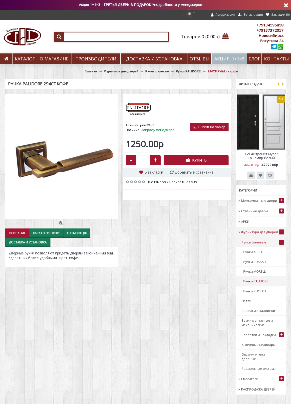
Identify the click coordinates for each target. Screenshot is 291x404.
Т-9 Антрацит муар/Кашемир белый (261, 156)
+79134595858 (270, 24)
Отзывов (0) (76, 233)
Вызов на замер (209, 127)
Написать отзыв (183, 182)
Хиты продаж (250, 84)
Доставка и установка (28, 242)
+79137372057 (270, 30)
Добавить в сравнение (194, 172)
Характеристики (46, 233)
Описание (17, 233)
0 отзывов (157, 182)
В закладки (153, 172)
